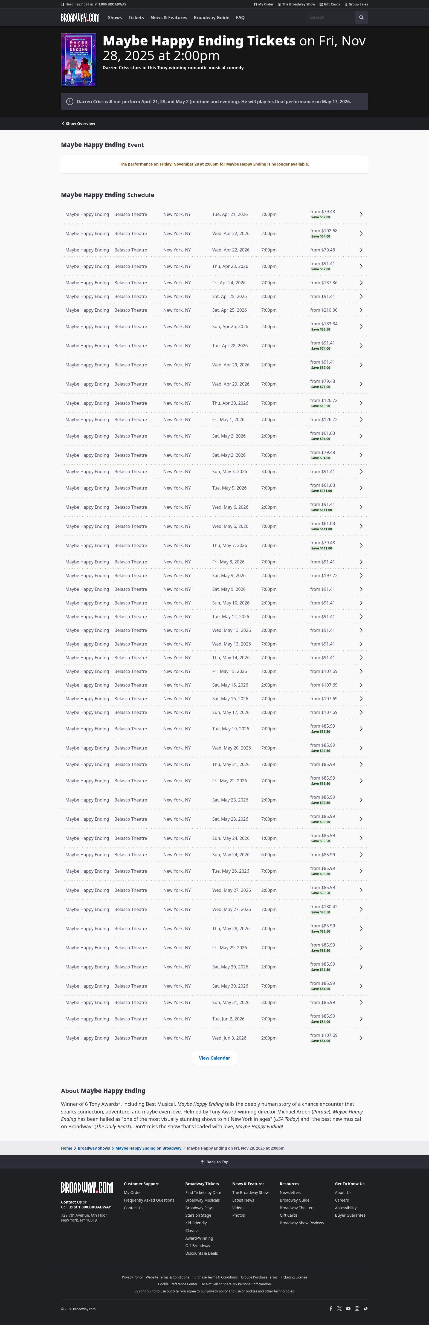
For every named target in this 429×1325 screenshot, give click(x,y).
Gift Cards (330, 4)
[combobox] (337, 17)
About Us (343, 1192)
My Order (264, 4)
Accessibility (345, 1207)
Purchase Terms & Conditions (215, 1277)
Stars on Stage (198, 1215)
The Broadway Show (296, 4)
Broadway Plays (199, 1207)
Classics (192, 1230)
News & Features (168, 17)
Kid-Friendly (196, 1222)
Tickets (136, 17)
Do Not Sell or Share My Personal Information (236, 1284)
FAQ (240, 17)
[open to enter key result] (361, 17)
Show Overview (78, 123)
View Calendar (214, 1058)
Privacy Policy (132, 1277)
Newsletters (290, 1192)
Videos (238, 1207)
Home (66, 1148)
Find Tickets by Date (203, 1192)
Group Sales (356, 4)
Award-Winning (199, 1238)
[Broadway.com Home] (80, 17)
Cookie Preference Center (178, 1284)
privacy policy (217, 1291)
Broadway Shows (91, 1148)
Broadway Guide (211, 17)
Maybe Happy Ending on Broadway (146, 1148)
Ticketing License (294, 1277)
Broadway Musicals (202, 1200)
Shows (115, 17)
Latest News (243, 1200)
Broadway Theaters (297, 1207)
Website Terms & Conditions (167, 1277)
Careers (342, 1200)
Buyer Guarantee (350, 1215)
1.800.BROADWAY (93, 4)
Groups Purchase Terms (259, 1277)
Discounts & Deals (201, 1253)
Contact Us (71, 1202)
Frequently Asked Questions (149, 1200)
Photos (238, 1215)
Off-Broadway (197, 1245)
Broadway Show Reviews (302, 1222)
